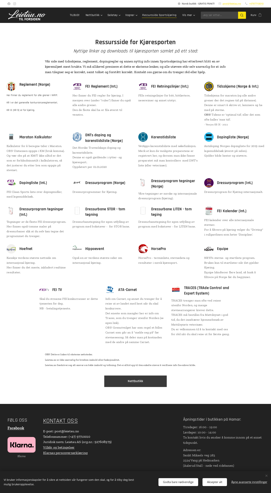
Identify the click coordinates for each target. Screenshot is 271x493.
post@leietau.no (232, 3)
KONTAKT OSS (60, 421)
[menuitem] (76, 15)
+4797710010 (256, 3)
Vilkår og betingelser (59, 447)
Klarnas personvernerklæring (65, 453)
